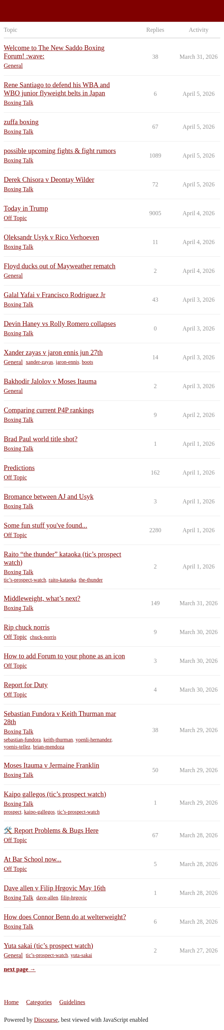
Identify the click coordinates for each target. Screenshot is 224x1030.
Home (11, 1002)
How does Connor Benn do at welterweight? (65, 917)
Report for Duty (26, 685)
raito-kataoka (62, 580)
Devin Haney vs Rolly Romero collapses (60, 323)
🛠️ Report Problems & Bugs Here (51, 830)
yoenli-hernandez (94, 740)
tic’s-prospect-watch (25, 580)
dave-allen (47, 898)
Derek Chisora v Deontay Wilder (49, 179)
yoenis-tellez (17, 747)
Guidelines (72, 1002)
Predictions (19, 468)
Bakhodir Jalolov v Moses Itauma (50, 381)
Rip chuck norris (26, 627)
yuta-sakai (81, 955)
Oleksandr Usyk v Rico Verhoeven (51, 237)
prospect (12, 812)
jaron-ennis (67, 362)
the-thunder (91, 580)
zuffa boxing (21, 122)
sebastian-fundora (22, 740)
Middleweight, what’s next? (42, 598)
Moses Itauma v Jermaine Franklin (51, 765)
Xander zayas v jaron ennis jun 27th (53, 352)
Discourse (46, 1020)
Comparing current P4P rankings (49, 410)
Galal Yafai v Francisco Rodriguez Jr (54, 295)
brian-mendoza (48, 747)
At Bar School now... (32, 859)
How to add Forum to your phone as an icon (64, 656)
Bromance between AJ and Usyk (49, 496)
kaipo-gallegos (39, 812)
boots (87, 362)
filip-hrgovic (74, 898)
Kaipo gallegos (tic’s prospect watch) (55, 794)
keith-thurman (58, 740)
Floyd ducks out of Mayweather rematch (59, 266)
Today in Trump (26, 208)
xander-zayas (39, 362)
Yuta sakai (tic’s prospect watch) (48, 946)
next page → (20, 969)
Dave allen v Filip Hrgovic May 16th (55, 888)
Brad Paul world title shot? (41, 439)
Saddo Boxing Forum (29, 7)
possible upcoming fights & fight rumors (60, 151)
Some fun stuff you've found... (45, 525)
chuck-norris (43, 637)
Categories (39, 1002)
